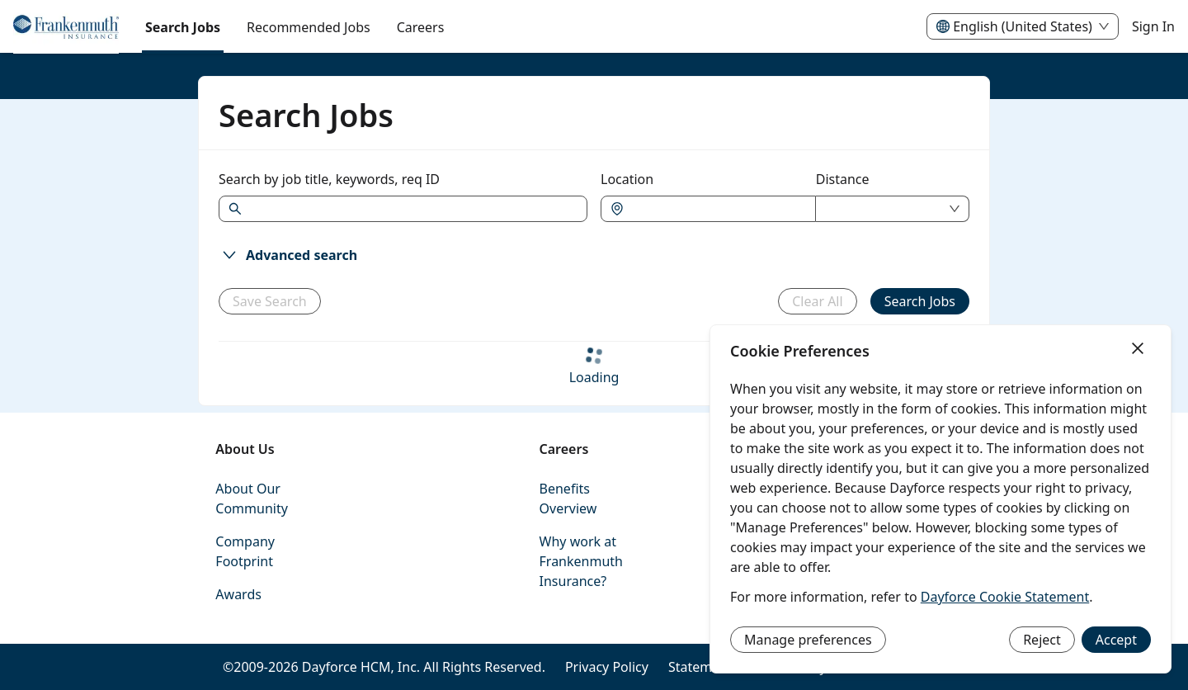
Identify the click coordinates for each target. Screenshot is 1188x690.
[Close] (1137, 349)
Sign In (1153, 26)
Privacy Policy (606, 667)
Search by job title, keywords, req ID (329, 179)
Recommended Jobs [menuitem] (308, 27)
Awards (238, 594)
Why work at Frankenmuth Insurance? (581, 561)
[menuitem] (66, 27)
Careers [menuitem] (421, 27)
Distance (843, 179)
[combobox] (716, 209)
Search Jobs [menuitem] (182, 27)
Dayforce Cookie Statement (1005, 597)
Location (627, 179)
